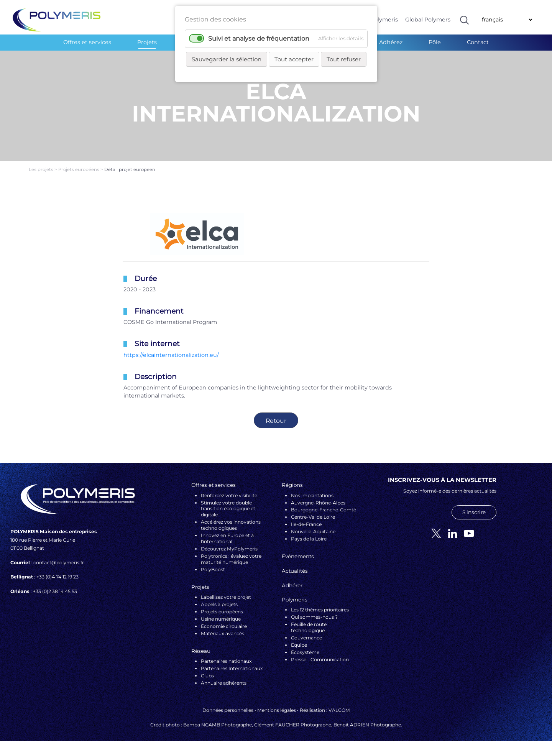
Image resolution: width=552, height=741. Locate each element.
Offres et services (87, 42)
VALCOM (339, 703)
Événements (298, 550)
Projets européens (79, 163)
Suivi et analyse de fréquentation (258, 38)
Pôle (435, 42)
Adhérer (292, 578)
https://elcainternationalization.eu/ (171, 348)
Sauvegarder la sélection (226, 59)
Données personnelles (227, 703)
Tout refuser (344, 59)
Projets (147, 42)
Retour (276, 413)
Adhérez (390, 42)
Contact (478, 42)
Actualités (295, 564)
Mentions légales (276, 703)
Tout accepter (294, 59)
